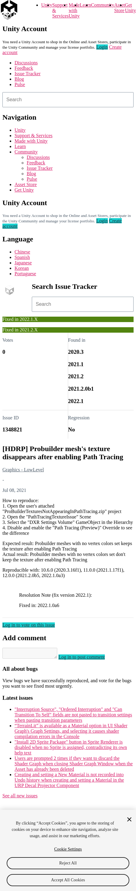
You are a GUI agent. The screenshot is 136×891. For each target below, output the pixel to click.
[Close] (129, 819)
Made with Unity (74, 10)
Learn (85, 5)
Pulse (20, 84)
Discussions (26, 62)
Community (102, 5)
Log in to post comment (88, 658)
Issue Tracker (28, 73)
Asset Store (26, 184)
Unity (46, 5)
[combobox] (68, 99)
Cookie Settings (68, 849)
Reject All (68, 863)
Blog (19, 79)
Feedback (24, 68)
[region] (68, 850)
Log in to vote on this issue (28, 625)
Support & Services (33, 135)
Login (102, 47)
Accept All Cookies (68, 880)
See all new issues (20, 797)
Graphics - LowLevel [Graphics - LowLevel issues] (23, 469)
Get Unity (130, 7)
